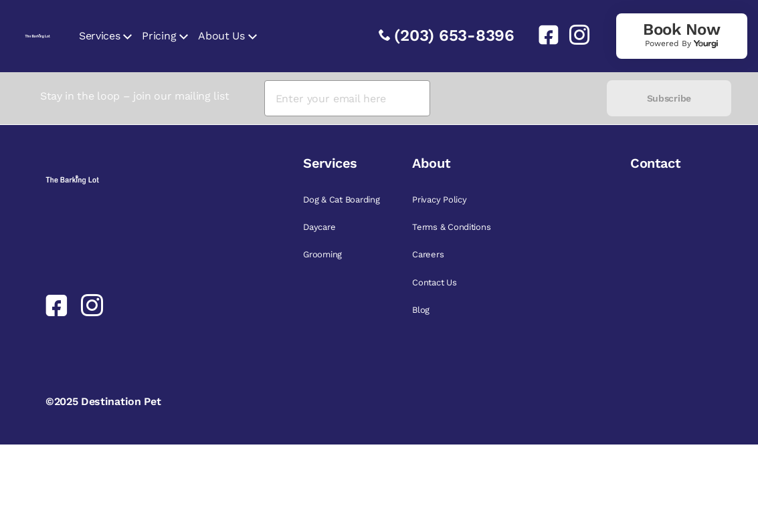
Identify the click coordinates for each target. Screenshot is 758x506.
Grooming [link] (322, 254)
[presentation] (518, 98)
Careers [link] (428, 254)
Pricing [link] (159, 35)
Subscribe (669, 98)
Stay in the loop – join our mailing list (134, 96)
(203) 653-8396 (454, 35)
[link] (543, 35)
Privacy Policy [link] (439, 200)
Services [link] (99, 35)
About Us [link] (221, 35)
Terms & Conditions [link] (451, 227)
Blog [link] (421, 310)
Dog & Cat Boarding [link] (341, 200)
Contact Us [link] (434, 282)
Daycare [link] (319, 227)
